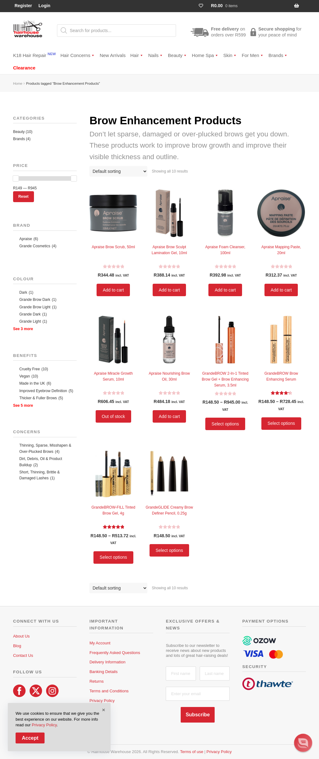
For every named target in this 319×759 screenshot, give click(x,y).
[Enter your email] (197, 694)
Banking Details (103, 671)
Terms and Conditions (109, 691)
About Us (21, 636)
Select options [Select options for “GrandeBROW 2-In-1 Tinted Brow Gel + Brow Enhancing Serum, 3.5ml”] (225, 423)
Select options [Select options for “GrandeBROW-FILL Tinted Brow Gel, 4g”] (113, 557)
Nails (155, 55)
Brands (278, 55)
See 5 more (23, 405)
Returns (96, 681)
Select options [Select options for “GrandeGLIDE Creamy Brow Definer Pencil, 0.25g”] (169, 550)
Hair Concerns (77, 55)
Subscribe (198, 714)
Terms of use (191, 751)
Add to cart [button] (113, 289)
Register (23, 5)
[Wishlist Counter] (203, 5)
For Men (253, 55)
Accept (30, 738)
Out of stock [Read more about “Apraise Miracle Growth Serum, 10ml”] (113, 416)
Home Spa (205, 55)
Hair (137, 55)
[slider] (16, 178)
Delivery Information (107, 662)
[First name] (181, 673)
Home (17, 83)
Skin (230, 55)
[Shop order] (118, 171)
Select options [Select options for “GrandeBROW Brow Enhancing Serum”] (281, 423)
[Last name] (215, 673)
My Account (99, 643)
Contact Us (23, 655)
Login (44, 5)
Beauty (177, 55)
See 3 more (23, 329)
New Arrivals (113, 55)
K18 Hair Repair (34, 55)
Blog (17, 645)
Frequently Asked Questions (114, 652)
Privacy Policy (102, 700)
